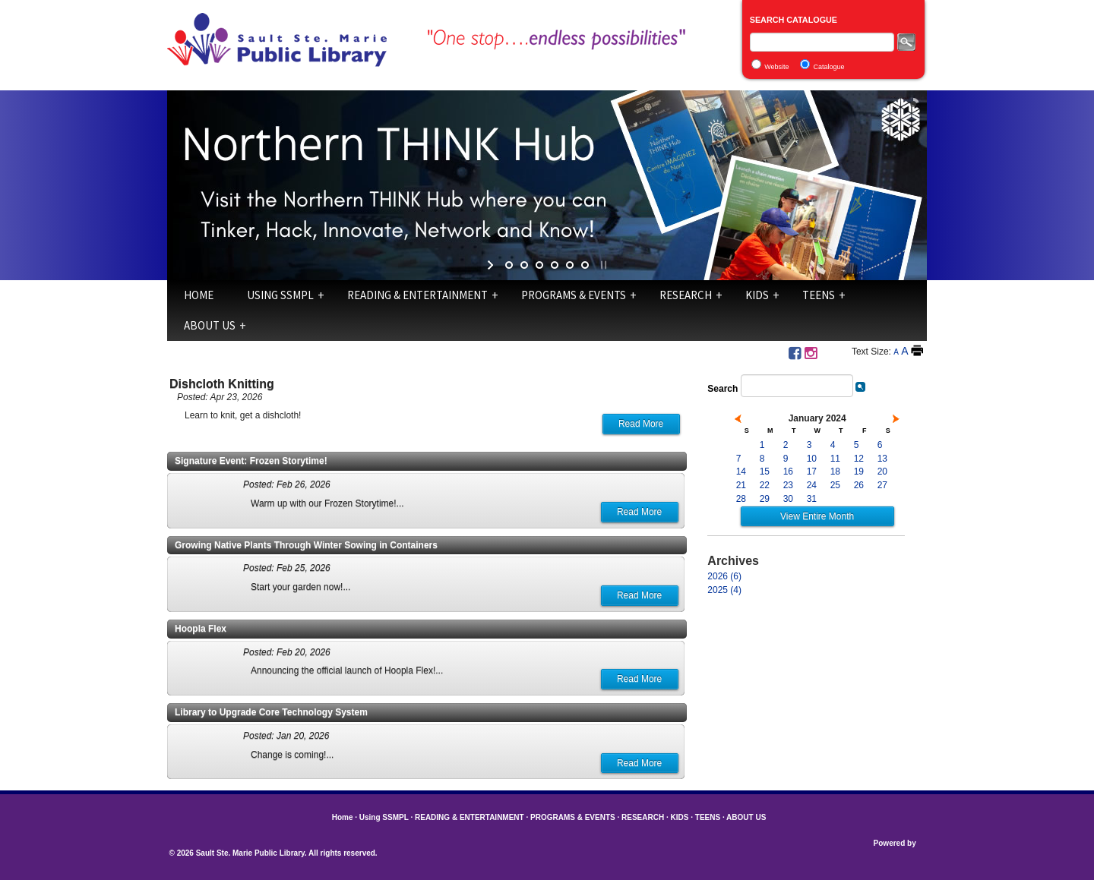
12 (859, 458)
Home (198, 295)
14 (741, 471)
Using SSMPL (280, 295)
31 (812, 499)
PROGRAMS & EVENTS (573, 295)
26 (859, 485)
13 (882, 458)
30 (788, 499)
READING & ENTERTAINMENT (417, 295)
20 (882, 471)
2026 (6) (724, 576)
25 (835, 485)
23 (788, 485)
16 (788, 471)
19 (859, 471)
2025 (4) (724, 590)
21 (741, 485)
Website (776, 67)
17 (812, 471)
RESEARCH (685, 295)
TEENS (818, 295)
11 (835, 458)
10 (812, 458)
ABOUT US (210, 325)
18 (835, 471)
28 (741, 499)
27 (882, 485)
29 (765, 499)
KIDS (757, 295)
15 (765, 471)
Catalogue (829, 67)
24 (812, 485)
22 (765, 485)
